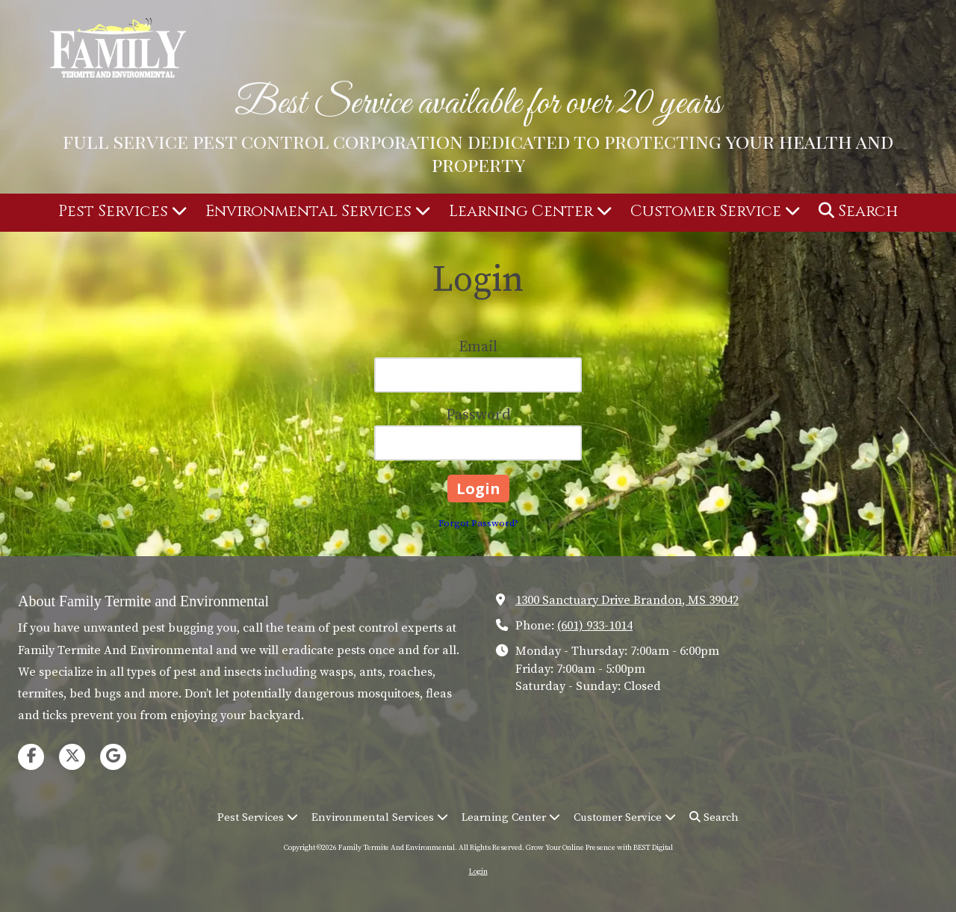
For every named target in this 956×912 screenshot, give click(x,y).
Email (478, 347)
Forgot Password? (478, 523)
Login (478, 871)
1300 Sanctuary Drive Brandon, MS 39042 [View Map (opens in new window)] (627, 600)
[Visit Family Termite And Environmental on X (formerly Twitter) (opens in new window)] (72, 757)
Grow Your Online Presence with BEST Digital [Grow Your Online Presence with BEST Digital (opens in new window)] (599, 847)
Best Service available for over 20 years (478, 104)
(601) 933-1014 (595, 625)
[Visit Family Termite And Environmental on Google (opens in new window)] (113, 757)
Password (478, 415)
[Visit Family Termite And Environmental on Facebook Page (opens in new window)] (31, 757)
